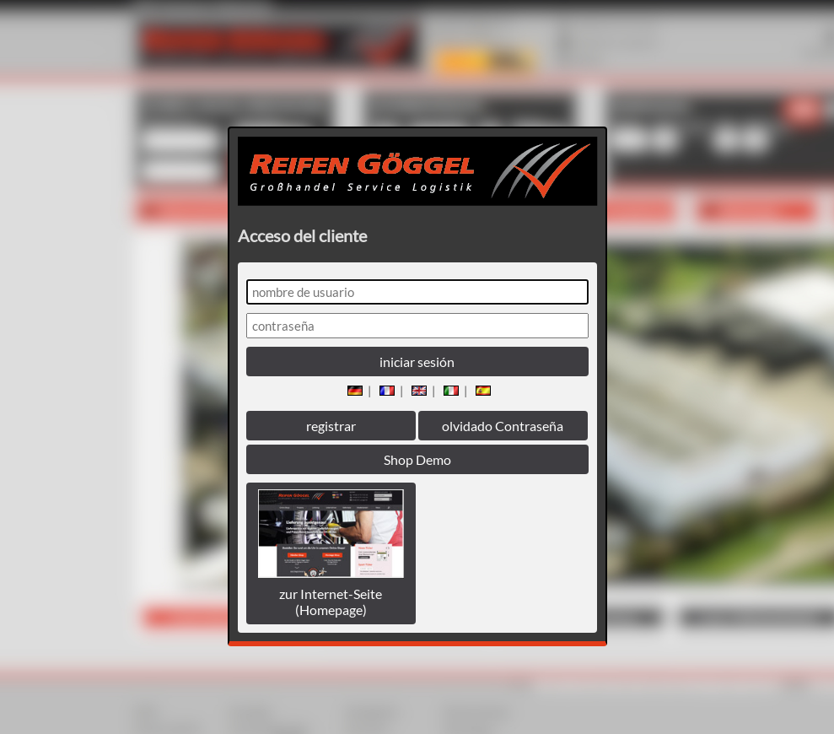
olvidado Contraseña (502, 426)
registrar (331, 426)
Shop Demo (417, 459)
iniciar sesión (417, 362)
